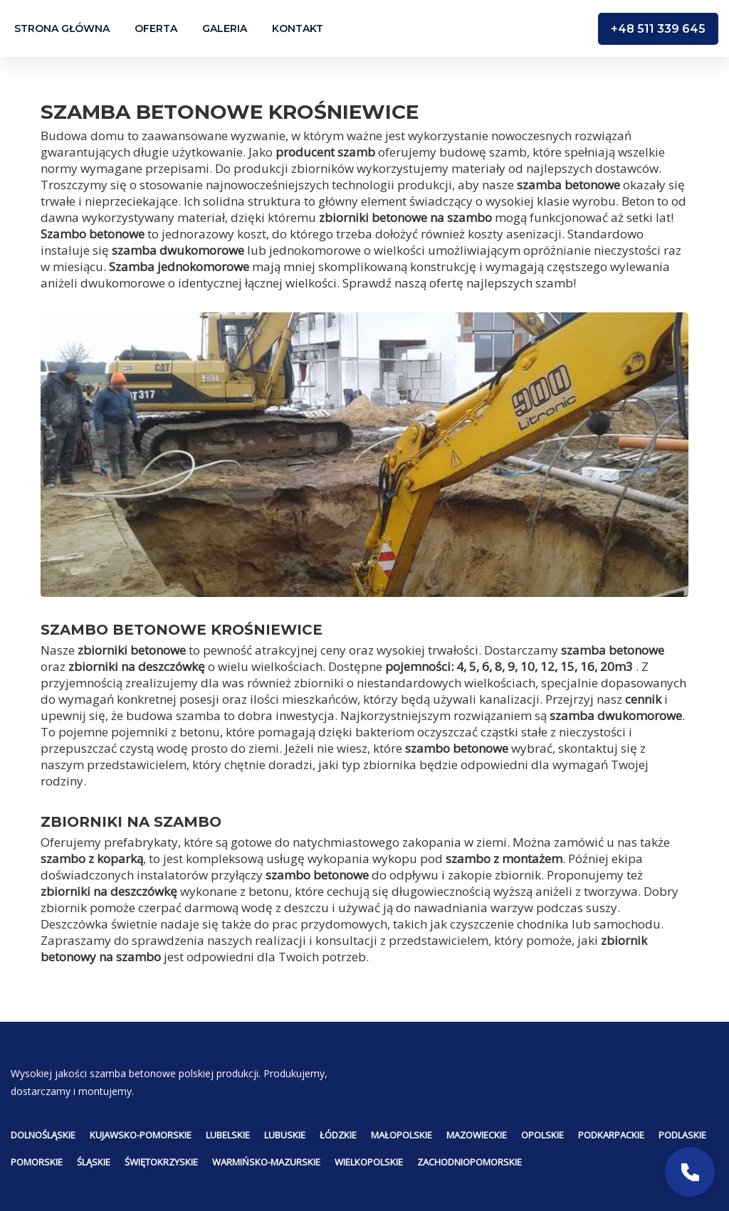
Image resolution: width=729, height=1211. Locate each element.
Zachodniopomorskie (469, 1162)
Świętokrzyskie (161, 1162)
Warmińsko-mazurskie (266, 1162)
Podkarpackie (611, 1134)
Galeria (224, 28)
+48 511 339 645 (658, 29)
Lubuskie (284, 1134)
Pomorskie (37, 1162)
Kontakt (297, 28)
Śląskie (93, 1162)
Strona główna (62, 28)
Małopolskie (401, 1134)
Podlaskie (682, 1134)
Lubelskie (228, 1134)
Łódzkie (338, 1134)
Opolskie (542, 1134)
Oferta (156, 28)
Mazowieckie (476, 1134)
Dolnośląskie (43, 1134)
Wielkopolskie (369, 1162)
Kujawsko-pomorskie (141, 1134)
